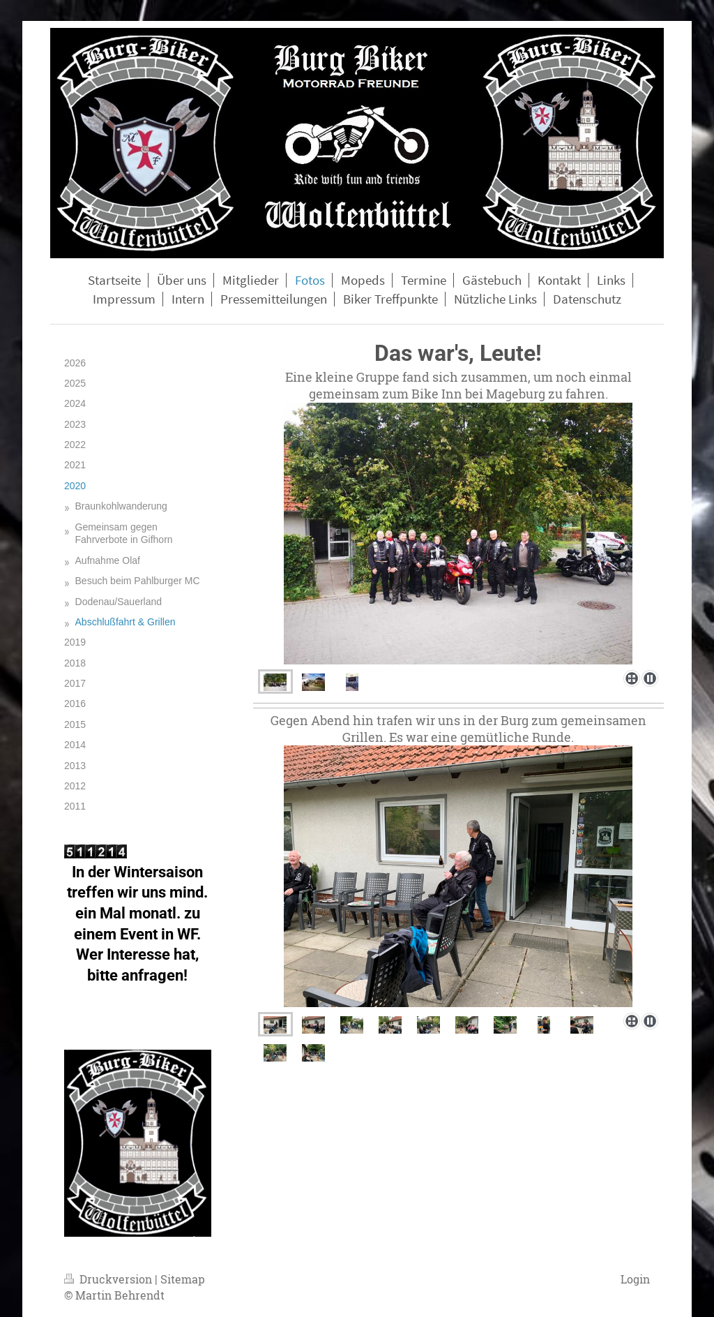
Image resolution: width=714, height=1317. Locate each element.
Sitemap (182, 1279)
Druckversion (109, 1279)
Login (635, 1279)
